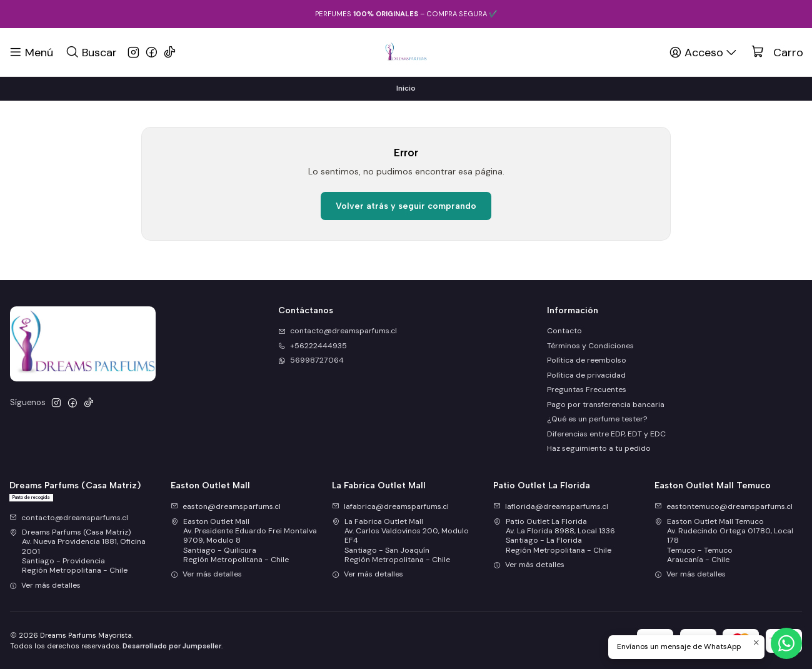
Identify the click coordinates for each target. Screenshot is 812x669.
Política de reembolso (586, 360)
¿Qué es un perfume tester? (597, 419)
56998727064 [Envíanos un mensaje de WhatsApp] (311, 360)
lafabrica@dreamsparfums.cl (390, 506)
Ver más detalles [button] (45, 585)
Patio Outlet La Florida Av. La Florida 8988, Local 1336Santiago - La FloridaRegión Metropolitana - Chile (554, 535)
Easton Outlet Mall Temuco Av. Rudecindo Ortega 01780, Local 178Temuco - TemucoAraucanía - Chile (723, 540)
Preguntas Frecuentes (586, 390)
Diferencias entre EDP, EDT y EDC (606, 434)
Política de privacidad (586, 375)
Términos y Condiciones (590, 346)
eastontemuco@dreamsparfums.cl (723, 506)
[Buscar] (91, 52)
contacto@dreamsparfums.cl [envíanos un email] (337, 331)
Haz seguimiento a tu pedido (599, 448)
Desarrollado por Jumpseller (172, 645)
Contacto (564, 331)
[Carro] (777, 52)
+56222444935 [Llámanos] (312, 346)
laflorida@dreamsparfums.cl (550, 506)
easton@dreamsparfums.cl (226, 506)
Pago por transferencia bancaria (605, 405)
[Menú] (31, 52)
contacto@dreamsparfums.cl (68, 518)
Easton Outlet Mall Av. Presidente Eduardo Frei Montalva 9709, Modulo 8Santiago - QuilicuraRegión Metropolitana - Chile (244, 540)
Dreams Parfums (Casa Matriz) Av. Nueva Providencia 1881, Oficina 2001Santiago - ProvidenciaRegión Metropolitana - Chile (77, 551)
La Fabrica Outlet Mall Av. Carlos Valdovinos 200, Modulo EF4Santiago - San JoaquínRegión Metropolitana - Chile (400, 540)
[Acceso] (704, 52)
